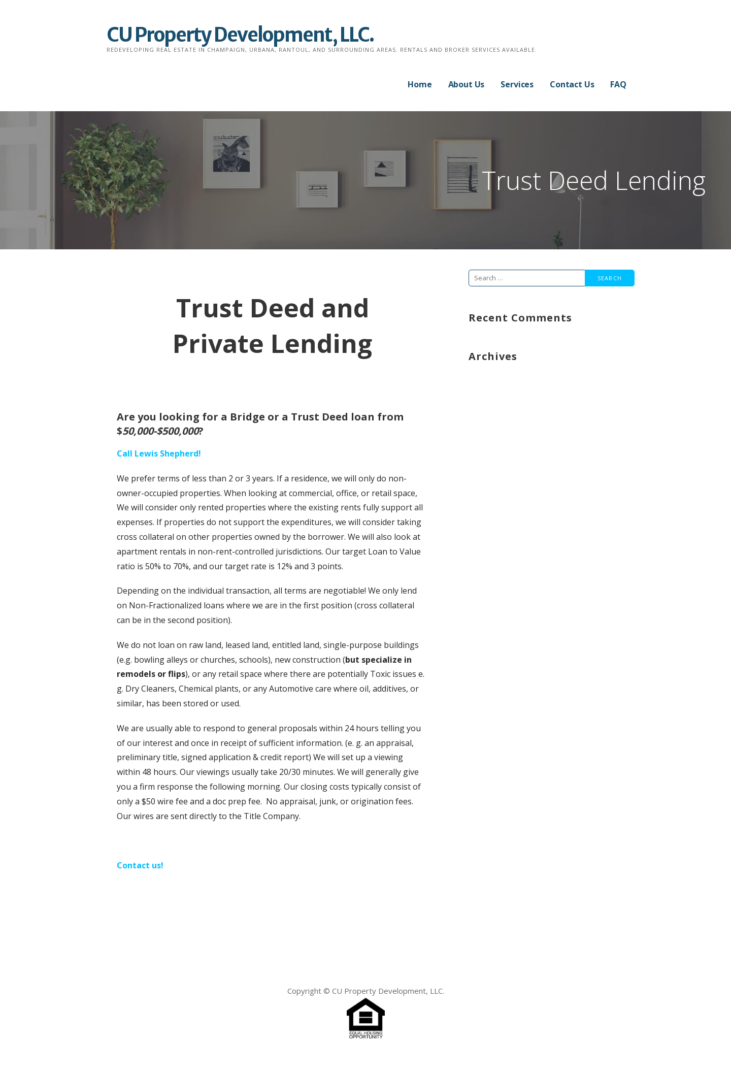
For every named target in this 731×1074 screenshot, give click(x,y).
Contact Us (572, 84)
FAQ (618, 84)
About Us (466, 84)
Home (419, 84)
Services (517, 84)
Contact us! (140, 865)
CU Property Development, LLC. (240, 35)
